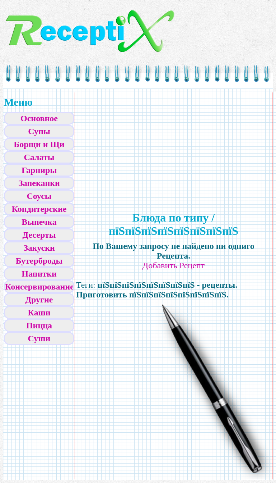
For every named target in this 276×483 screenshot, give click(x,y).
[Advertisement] (112, 144)
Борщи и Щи (39, 144)
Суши (39, 338)
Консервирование (39, 286)
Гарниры (39, 170)
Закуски (39, 247)
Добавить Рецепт (173, 265)
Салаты (39, 157)
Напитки (39, 273)
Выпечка (39, 222)
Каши (39, 312)
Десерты (39, 235)
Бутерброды (39, 260)
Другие (39, 299)
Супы (39, 131)
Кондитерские (39, 209)
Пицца (39, 325)
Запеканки (39, 183)
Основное (39, 118)
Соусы (39, 196)
